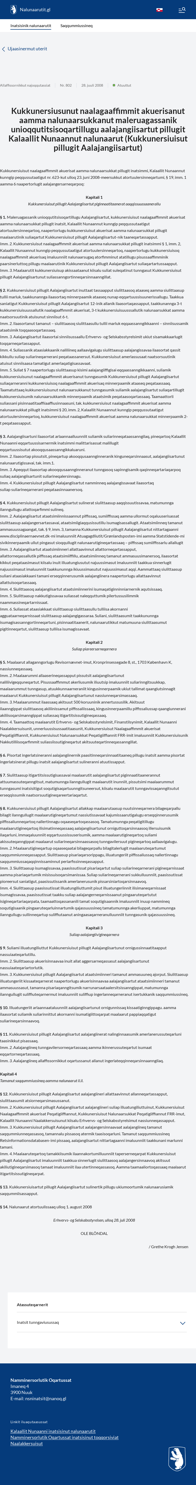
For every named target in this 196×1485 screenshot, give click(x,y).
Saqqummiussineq (76, 25)
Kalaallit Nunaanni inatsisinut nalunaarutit (53, 1431)
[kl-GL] (159, 10)
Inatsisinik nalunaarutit (30, 25)
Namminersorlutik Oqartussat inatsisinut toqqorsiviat (64, 1437)
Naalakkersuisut (26, 1443)
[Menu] (182, 11)
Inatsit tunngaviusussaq (102, 1323)
